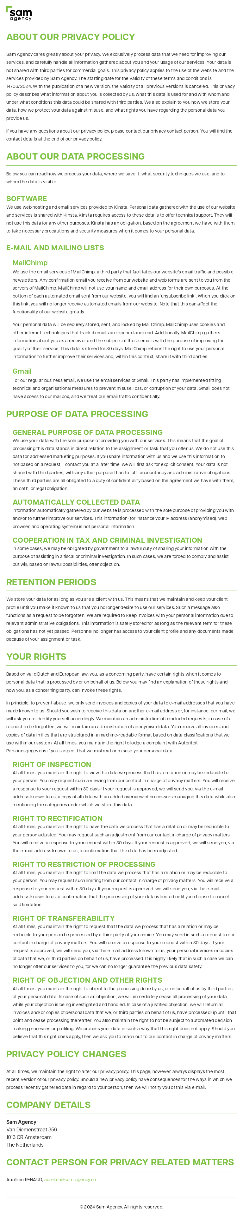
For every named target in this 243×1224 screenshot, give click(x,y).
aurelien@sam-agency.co (70, 1180)
